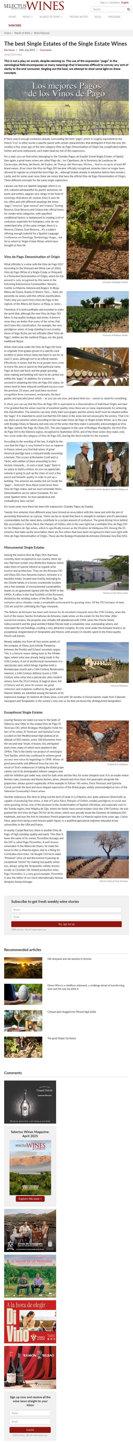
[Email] (30, 1421)
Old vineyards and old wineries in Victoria (69, 958)
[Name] (30, 1413)
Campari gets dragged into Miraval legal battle (71, 1011)
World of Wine (22, 33)
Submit (30, 1429)
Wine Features (41, 33)
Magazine (114, 16)
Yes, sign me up (66, 924)
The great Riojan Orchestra (61, 1038)
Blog (98, 16)
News (28, 16)
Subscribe (14, 25)
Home (12, 16)
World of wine (50, 16)
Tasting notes (78, 16)
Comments (45, 50)
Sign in (103, 2)
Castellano (114, 2)
